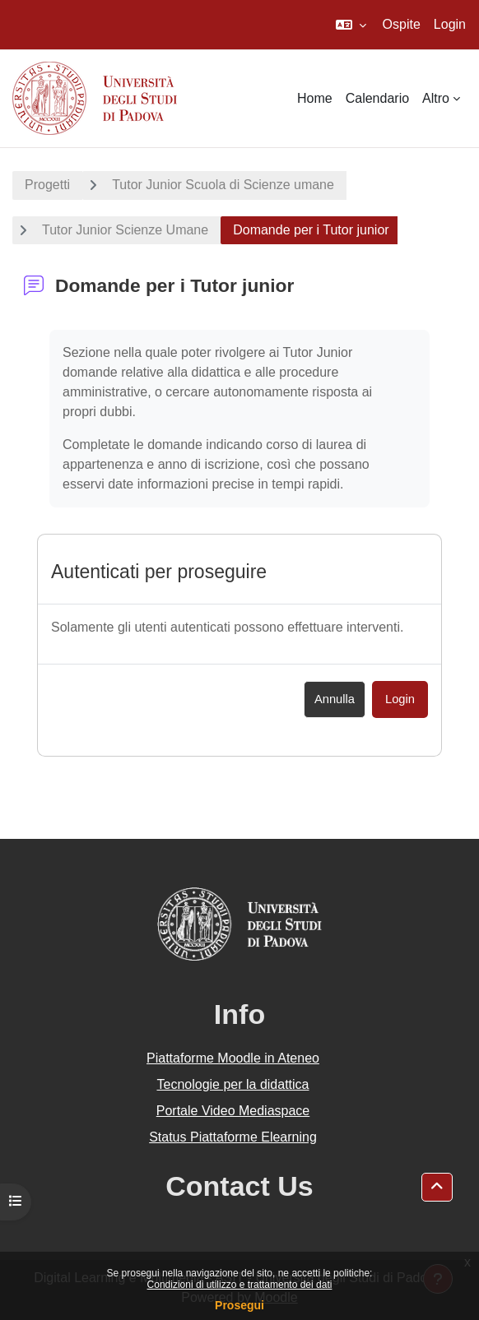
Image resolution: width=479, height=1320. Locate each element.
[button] (351, 24)
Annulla (334, 699)
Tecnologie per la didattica (232, 1084)
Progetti (47, 185)
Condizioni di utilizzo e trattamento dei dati (240, 1284)
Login (450, 24)
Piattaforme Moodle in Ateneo (232, 1058)
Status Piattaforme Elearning (233, 1137)
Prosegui (239, 1305)
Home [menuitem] (315, 98)
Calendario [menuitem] (377, 98)
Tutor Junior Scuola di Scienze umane (223, 185)
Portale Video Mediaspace (233, 1111)
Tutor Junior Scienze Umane (125, 230)
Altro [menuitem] (435, 98)
